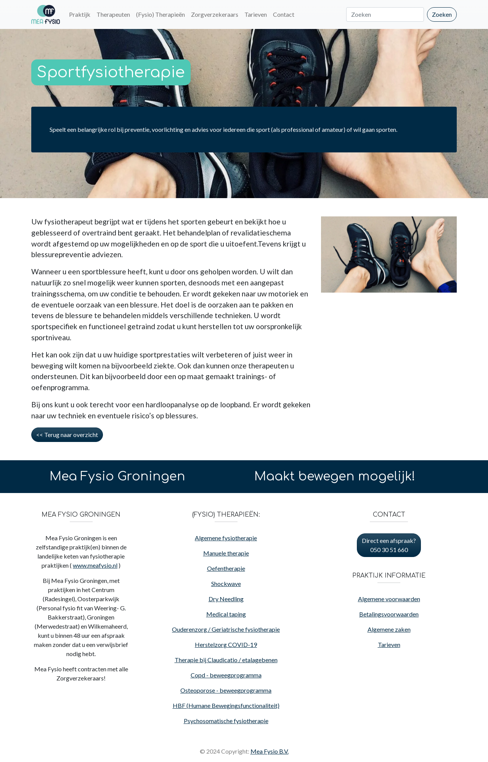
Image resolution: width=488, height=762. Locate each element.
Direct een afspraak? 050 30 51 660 (389, 545)
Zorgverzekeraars (214, 14)
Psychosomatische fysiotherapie (226, 720)
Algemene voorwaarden (389, 598)
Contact (283, 14)
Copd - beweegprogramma (226, 675)
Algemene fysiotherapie (226, 537)
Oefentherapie (226, 568)
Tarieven (255, 14)
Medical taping (226, 614)
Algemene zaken (389, 629)
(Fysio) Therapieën (160, 14)
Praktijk (79, 14)
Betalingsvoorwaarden (389, 614)
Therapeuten (113, 14)
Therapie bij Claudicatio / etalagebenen (226, 659)
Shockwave (226, 583)
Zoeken (442, 14)
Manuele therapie (226, 553)
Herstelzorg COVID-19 (226, 644)
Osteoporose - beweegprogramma (225, 690)
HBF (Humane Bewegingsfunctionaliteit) (226, 705)
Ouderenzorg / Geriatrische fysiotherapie (226, 629)
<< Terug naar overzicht (67, 434)
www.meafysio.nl (95, 565)
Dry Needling (226, 598)
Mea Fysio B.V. (269, 751)
